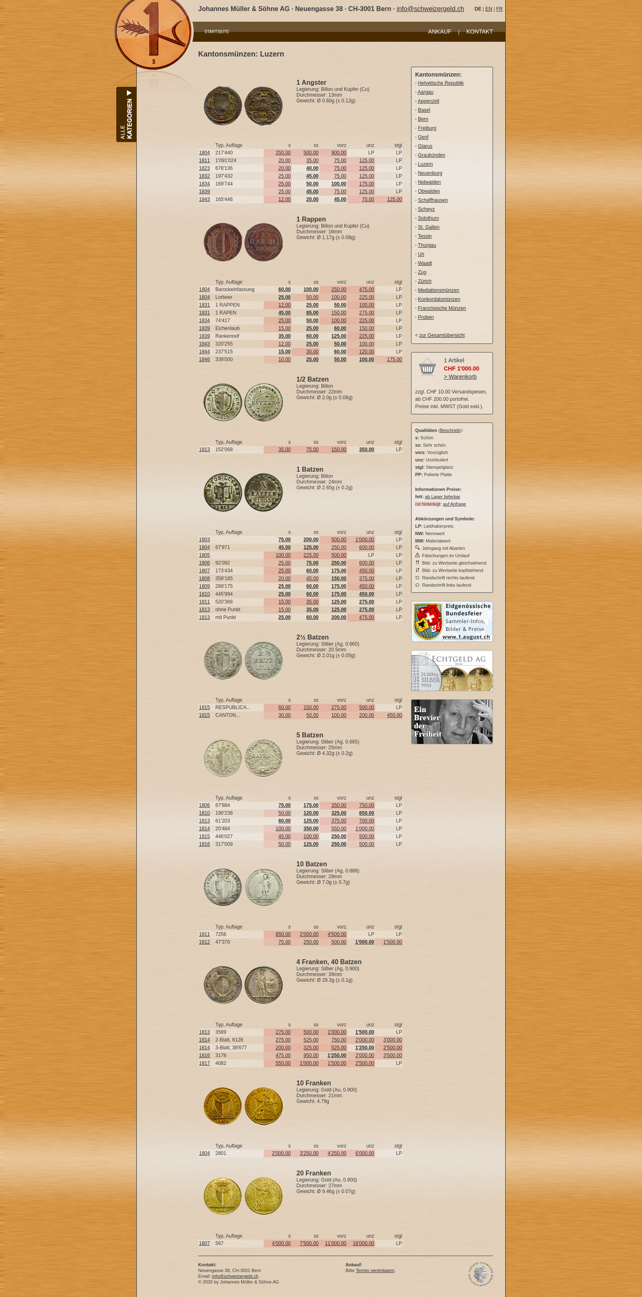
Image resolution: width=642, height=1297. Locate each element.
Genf (423, 137)
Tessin (425, 236)
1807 (204, 571)
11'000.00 (335, 1243)
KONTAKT (479, 31)
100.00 (338, 297)
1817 (204, 1063)
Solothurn (428, 218)
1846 (204, 359)
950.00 (311, 1055)
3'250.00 (309, 1153)
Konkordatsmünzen (439, 299)
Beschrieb (450, 430)
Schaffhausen (433, 200)
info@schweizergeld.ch (430, 8)
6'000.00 (364, 1153)
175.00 (366, 184)
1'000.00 (364, 539)
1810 (204, 594)
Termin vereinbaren (375, 1270)
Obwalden (429, 191)
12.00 (284, 199)
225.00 (366, 297)
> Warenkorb (460, 376)
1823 (204, 168)
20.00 (284, 160)
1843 (204, 199)
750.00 (366, 805)
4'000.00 (281, 1243)
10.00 (284, 359)
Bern (423, 119)
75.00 (340, 160)
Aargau (426, 92)
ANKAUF (440, 31)
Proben (426, 317)
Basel (424, 110)
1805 (204, 555)
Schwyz (426, 209)
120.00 (366, 352)
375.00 (366, 578)
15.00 (284, 328)
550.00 (338, 829)
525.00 (311, 1040)
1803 (204, 539)
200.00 (366, 715)
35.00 (312, 160)
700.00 (366, 821)
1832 (204, 176)
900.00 (338, 153)
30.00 (312, 352)
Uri (421, 254)
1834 (204, 184)
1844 (204, 352)
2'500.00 (392, 1048)
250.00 (283, 153)
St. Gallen (429, 227)
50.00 (312, 297)
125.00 (366, 160)
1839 (204, 191)
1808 (204, 578)
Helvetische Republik (441, 83)
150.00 (338, 313)
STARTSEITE (216, 31)
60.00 (284, 707)
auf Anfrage (454, 504)
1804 (204, 153)
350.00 (338, 805)
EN (488, 9)
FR (499, 9)
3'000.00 (392, 1040)
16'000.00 (363, 1243)
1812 (204, 942)
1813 (204, 449)
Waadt (425, 263)
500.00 (311, 153)
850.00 (283, 934)
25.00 (284, 176)
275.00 (366, 313)
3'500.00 (392, 1055)
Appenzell (428, 101)
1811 (204, 160)
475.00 (366, 289)
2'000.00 (309, 934)
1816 (204, 844)
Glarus (425, 146)
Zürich (425, 281)
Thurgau (427, 245)
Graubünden (431, 155)
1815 (204, 707)
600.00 (366, 547)
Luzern (425, 164)
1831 (204, 305)
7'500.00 (309, 1243)
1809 (204, 586)
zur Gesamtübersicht (442, 335)
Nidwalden (429, 182)
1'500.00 (392, 942)
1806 (204, 563)
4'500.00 (337, 934)
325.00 (311, 1048)
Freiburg (427, 128)
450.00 (366, 571)
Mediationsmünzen (438, 290)
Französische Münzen (442, 308)
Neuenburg (430, 173)
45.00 (312, 578)
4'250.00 (337, 1153)
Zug (422, 272)
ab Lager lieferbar (442, 496)
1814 (204, 829)
